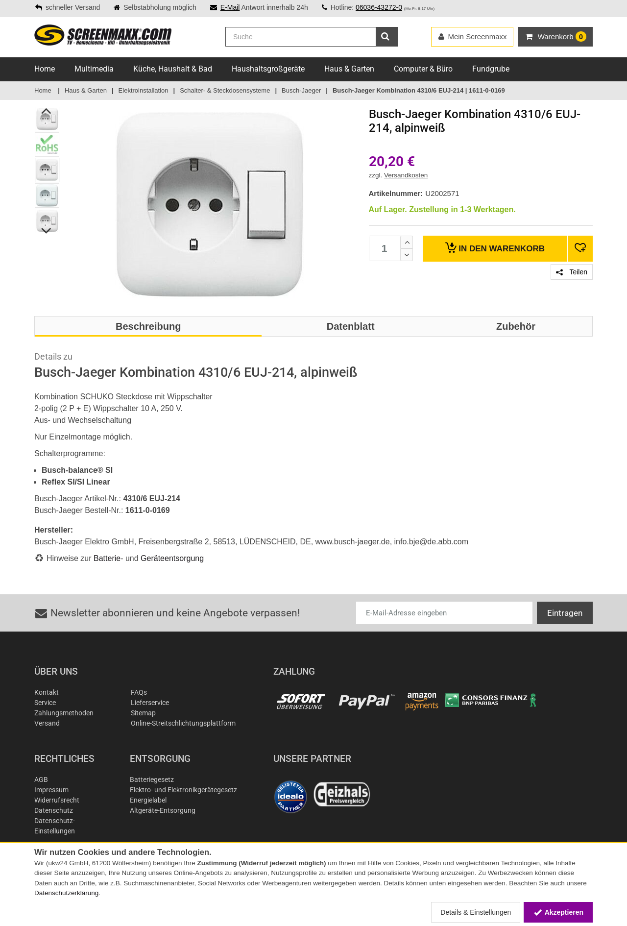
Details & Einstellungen (475, 912)
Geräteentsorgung (172, 558)
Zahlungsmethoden (64, 713)
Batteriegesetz (152, 779)
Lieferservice (150, 703)
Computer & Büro (423, 68)
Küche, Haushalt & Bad (172, 68)
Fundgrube (490, 68)
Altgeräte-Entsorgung (162, 810)
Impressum (51, 790)
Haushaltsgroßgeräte (268, 68)
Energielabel (148, 800)
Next (46, 231)
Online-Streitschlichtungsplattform (183, 723)
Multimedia (94, 68)
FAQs (139, 692)
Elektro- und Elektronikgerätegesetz (183, 790)
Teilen (571, 272)
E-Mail (230, 7)
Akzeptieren (558, 912)
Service (45, 703)
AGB (41, 779)
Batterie (107, 558)
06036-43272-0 (379, 7)
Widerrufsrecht (56, 800)
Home (44, 68)
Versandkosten (406, 175)
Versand (47, 723)
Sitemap (143, 713)
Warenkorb (495, 247)
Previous (46, 111)
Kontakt (46, 692)
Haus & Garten (349, 68)
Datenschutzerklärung (66, 893)
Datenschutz (53, 810)
